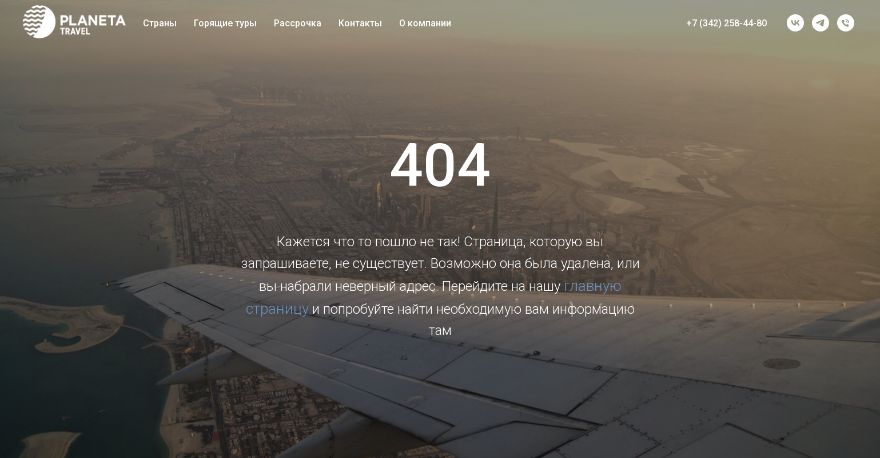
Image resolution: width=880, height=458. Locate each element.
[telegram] (820, 22)
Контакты (360, 23)
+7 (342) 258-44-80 (726, 23)
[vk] (795, 22)
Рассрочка (297, 23)
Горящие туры (225, 23)
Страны (160, 23)
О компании (425, 23)
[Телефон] (845, 22)
